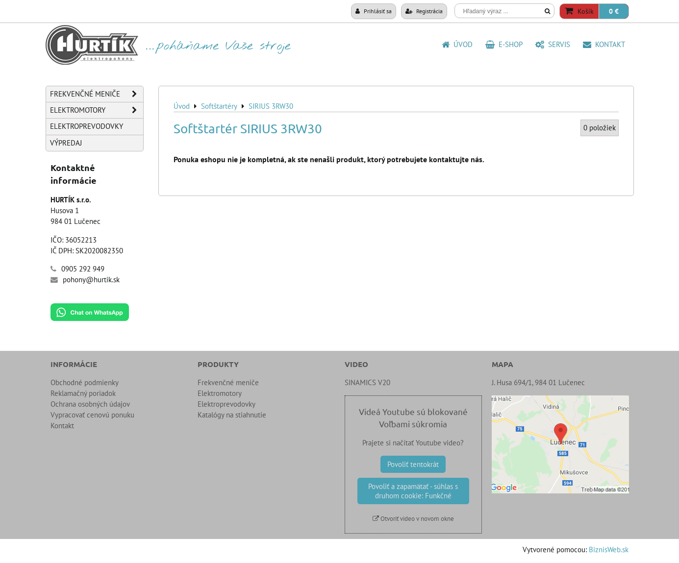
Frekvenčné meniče (96, 94)
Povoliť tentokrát (413, 464)
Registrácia (424, 11)
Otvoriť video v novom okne (413, 518)
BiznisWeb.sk (609, 549)
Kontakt (604, 44)
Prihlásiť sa (373, 11)
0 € (614, 11)
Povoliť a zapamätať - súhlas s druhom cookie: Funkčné (413, 491)
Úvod (457, 44)
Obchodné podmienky (84, 382)
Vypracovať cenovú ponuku (92, 414)
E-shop (504, 44)
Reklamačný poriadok (83, 393)
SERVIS (552, 44)
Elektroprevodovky (86, 126)
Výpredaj (66, 142)
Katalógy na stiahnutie (232, 414)
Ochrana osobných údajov (90, 404)
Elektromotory (96, 110)
